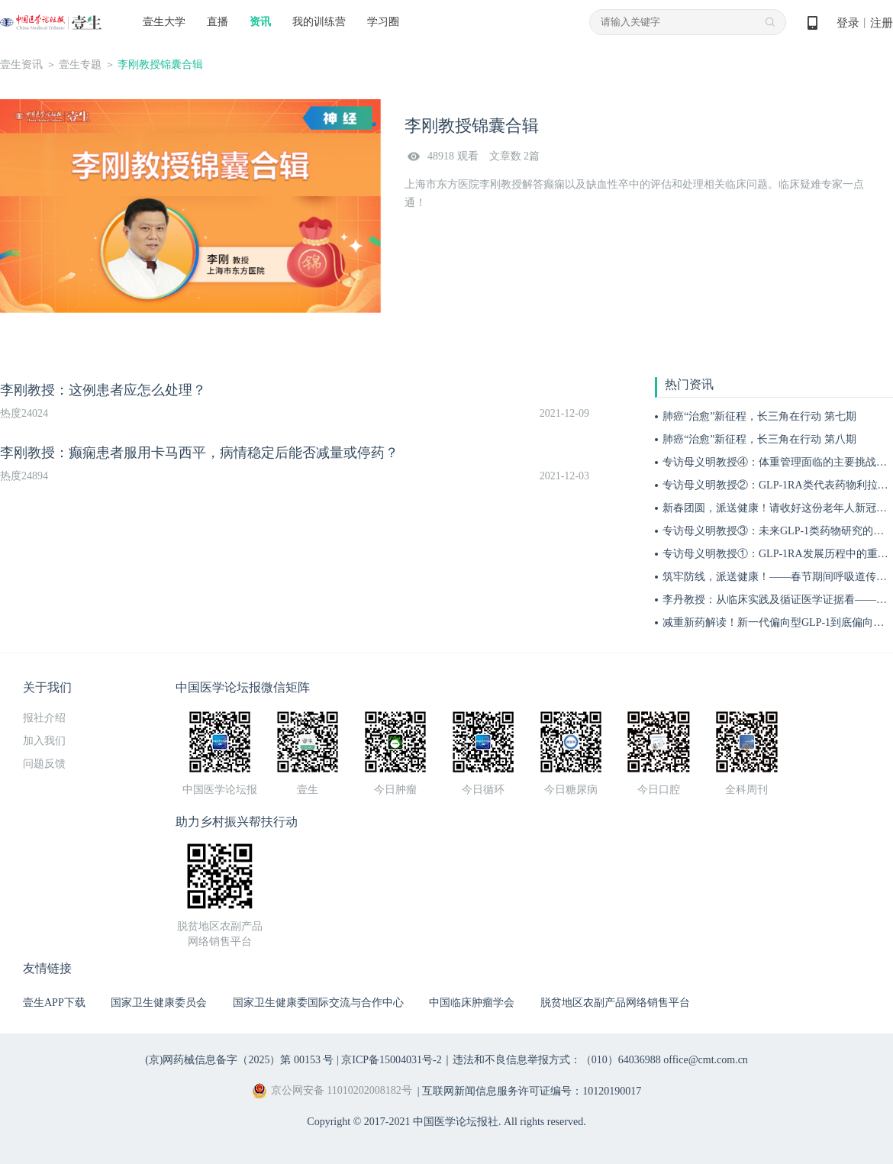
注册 (881, 23)
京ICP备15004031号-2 (391, 1060)
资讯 (260, 21)
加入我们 (44, 740)
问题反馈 (44, 763)
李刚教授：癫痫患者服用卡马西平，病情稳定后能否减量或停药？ (199, 452)
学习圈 (383, 21)
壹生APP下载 (54, 1002)
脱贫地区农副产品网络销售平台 (615, 1002)
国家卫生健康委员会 (159, 1002)
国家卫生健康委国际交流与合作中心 (318, 1002)
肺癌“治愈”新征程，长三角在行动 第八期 (759, 439)
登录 (848, 23)
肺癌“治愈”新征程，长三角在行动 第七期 (759, 416)
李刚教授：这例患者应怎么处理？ (103, 390)
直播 (217, 21)
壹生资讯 (21, 64)
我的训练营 (319, 21)
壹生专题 (80, 64)
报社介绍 (44, 718)
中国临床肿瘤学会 (471, 1002)
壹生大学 (164, 21)
